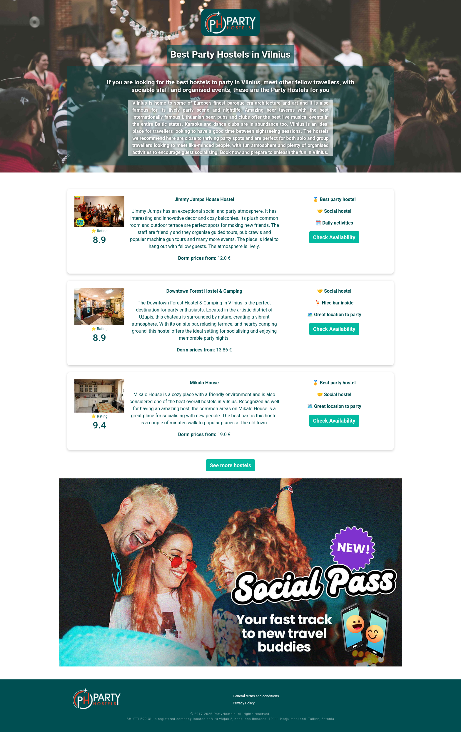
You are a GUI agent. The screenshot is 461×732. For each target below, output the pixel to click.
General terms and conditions (256, 696)
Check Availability (334, 237)
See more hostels (230, 465)
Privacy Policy (244, 703)
